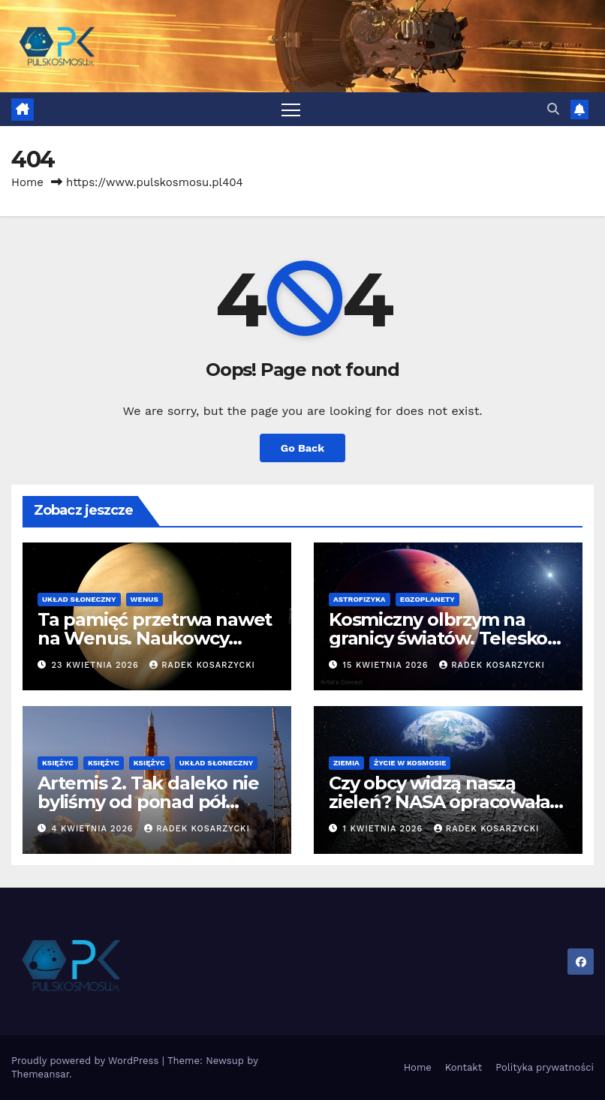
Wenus (144, 599)
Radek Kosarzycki (202, 665)
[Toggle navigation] (290, 109)
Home (27, 182)
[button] (553, 109)
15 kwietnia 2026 (387, 665)
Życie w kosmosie (410, 763)
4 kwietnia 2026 (94, 829)
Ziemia (346, 763)
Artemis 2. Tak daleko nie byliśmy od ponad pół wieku (148, 801)
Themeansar (40, 1074)
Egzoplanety (427, 599)
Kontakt (463, 1067)
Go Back (302, 448)
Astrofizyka (359, 599)
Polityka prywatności (544, 1067)
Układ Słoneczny (79, 599)
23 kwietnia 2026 (97, 665)
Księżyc (58, 763)
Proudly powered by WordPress (86, 1060)
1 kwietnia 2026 (384, 829)
